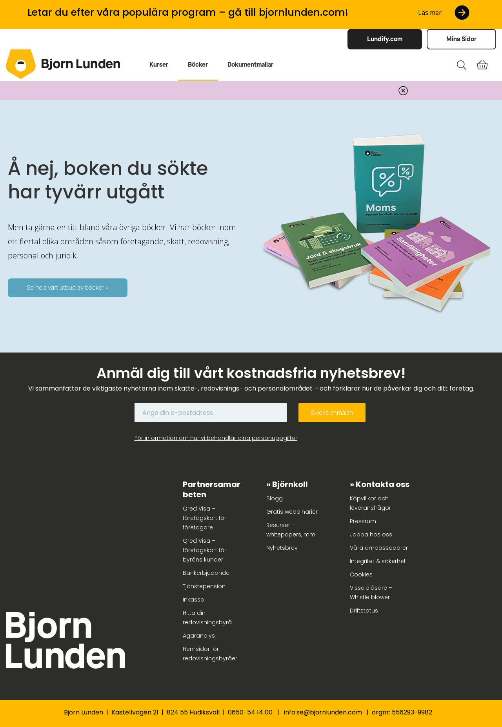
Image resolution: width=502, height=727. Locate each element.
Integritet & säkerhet (378, 561)
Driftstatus (364, 610)
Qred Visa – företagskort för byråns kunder (204, 550)
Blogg (274, 498)
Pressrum (363, 521)
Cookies (361, 574)
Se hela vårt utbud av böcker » (68, 288)
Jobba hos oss (371, 534)
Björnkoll (290, 484)
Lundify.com (384, 39)
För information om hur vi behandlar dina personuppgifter (216, 438)
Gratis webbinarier (292, 512)
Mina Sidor (461, 39)
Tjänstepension (204, 586)
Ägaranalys (199, 636)
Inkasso (193, 599)
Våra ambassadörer (379, 548)
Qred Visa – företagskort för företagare (204, 518)
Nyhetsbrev (282, 548)
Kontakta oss (382, 484)
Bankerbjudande (206, 573)
